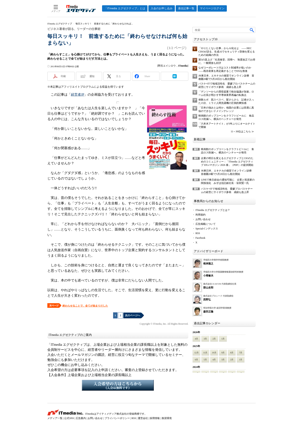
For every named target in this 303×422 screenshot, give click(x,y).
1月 (223, 339)
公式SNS (69, 418)
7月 (240, 352)
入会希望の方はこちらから (118, 385)
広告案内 (81, 418)
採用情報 (155, 418)
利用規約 (200, 214)
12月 (196, 352)
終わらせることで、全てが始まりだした (85, 305)
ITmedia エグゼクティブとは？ (212, 210)
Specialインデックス (206, 228)
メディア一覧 (54, 418)
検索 (252, 30)
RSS (197, 233)
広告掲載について (205, 223)
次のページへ (132, 315)
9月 (223, 352)
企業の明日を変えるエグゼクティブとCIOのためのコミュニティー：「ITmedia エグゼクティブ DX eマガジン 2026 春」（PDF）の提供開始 (227, 161)
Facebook (200, 237)
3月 (205, 339)
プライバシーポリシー (117, 418)
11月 (205, 352)
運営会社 (143, 418)
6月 (196, 359)
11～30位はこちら (241, 131)
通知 (91, 76)
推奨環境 (167, 418)
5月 (205, 359)
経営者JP (77, 94)
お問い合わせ (203, 219)
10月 (214, 352)
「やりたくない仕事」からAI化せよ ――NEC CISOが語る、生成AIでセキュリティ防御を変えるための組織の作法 (226, 51)
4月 (196, 339)
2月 (214, 339)
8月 (231, 352)
